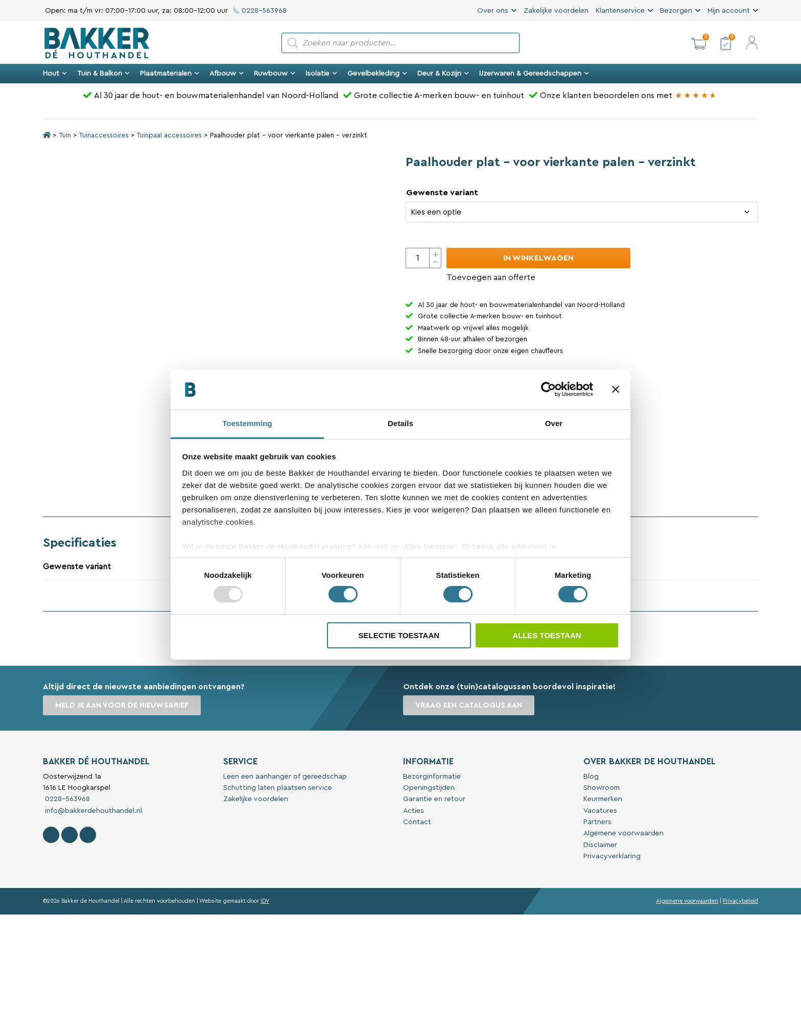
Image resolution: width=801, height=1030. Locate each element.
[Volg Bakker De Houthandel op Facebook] (51, 835)
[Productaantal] (423, 258)
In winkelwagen (538, 258)
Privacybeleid (740, 901)
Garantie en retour (434, 799)
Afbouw (226, 73)
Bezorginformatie (432, 776)
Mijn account (729, 10)
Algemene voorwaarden (623, 833)
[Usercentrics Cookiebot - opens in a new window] (548, 389)
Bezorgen (676, 10)
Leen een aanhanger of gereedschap (285, 776)
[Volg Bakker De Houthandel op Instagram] (69, 835)
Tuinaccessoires (104, 135)
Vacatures (600, 810)
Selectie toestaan (398, 635)
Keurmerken (602, 799)
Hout (55, 73)
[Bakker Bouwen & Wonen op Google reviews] (696, 95)
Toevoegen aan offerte (490, 277)
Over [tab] (554, 423)
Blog (591, 776)
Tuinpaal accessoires (169, 135)
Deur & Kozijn (443, 73)
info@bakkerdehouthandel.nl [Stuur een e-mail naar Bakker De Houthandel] (92, 810)
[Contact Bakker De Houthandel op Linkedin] (88, 835)
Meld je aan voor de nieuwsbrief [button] (122, 705)
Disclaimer (600, 845)
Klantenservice (620, 10)
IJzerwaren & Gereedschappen (534, 73)
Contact (417, 822)
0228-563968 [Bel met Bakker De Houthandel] (66, 799)
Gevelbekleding (377, 73)
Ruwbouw (274, 73)
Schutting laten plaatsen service (277, 787)
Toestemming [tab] (247, 423)
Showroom (601, 787)
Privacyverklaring (612, 856)
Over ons (492, 10)
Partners (597, 822)
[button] (699, 43)
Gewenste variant (442, 193)
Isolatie (321, 73)
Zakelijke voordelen (556, 10)
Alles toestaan (546, 635)
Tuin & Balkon (103, 73)
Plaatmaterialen (169, 73)
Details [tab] (400, 423)
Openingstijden (429, 787)
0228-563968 (260, 10)
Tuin (65, 135)
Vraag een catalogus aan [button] (468, 705)
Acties (413, 810)
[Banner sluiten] (615, 389)
